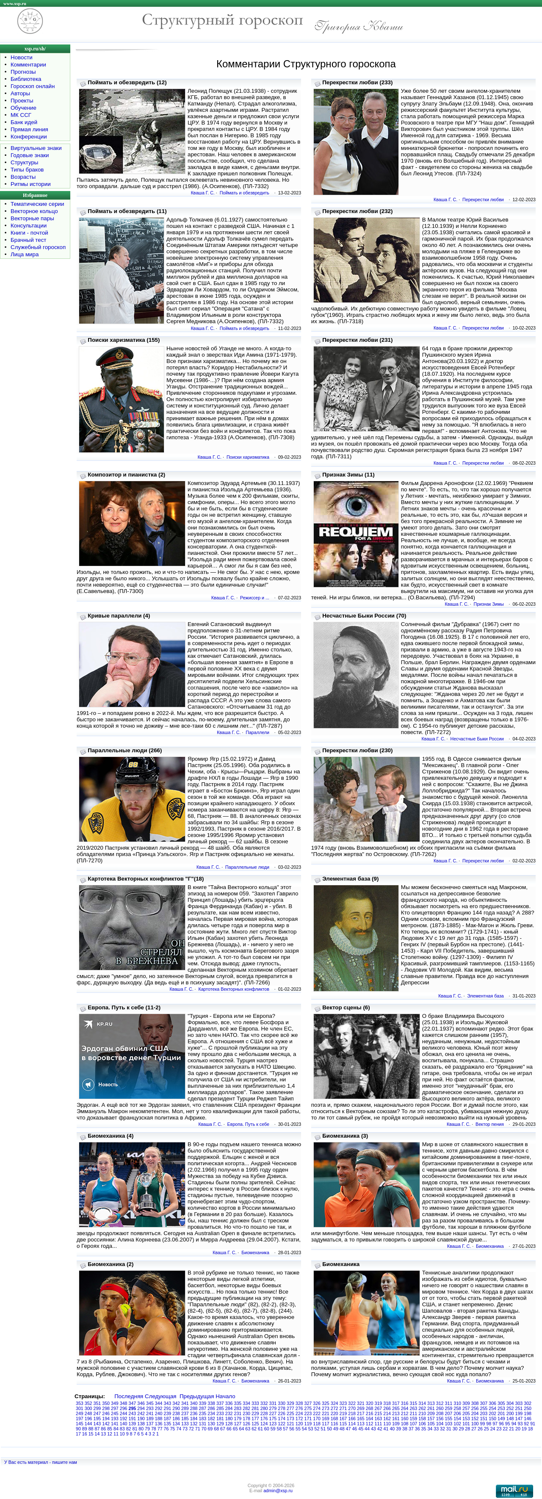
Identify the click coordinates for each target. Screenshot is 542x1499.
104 (440, 1423)
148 (510, 1418)
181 (220, 1418)
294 (141, 1408)
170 (317, 1418)
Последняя (128, 1396)
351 (97, 1403)
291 (167, 1408)
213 (396, 1413)
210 (422, 1413)
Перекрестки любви (483, 199)
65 (235, 1428)
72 (191, 1428)
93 (520, 1423)
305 (501, 1403)
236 (194, 1413)
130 (211, 1423)
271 (343, 1408)
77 (160, 1428)
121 (290, 1423)
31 (448, 1428)
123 (273, 1423)
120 (299, 1423)
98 (488, 1423)
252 (510, 1408)
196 (88, 1418)
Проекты (22, 100)
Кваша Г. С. (203, 192)
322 (352, 1403)
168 (334, 1418)
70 (204, 1428)
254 (492, 1408)
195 (97, 1418)
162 (387, 1418)
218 (352, 1413)
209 (431, 1413)
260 (440, 1408)
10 (122, 1433)
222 (317, 1413)
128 (229, 1423)
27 (473, 1428)
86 (103, 1428)
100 (475, 1423)
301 (79, 1408)
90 (78, 1428)
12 (109, 1433)
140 (123, 1423)
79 (147, 1428)
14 (97, 1433)
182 (211, 1418)
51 (323, 1428)
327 (308, 1403)
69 (210, 1428)
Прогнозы (23, 72)
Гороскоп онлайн (33, 86)
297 (115, 1408)
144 (88, 1423)
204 (475, 1413)
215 (378, 1413)
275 (308, 1408)
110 (387, 1423)
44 (367, 1428)
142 (106, 1423)
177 (255, 1418)
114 (352, 1423)
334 (246, 1403)
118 (317, 1423)
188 (159, 1418)
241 (150, 1413)
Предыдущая (197, 1396)
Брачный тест (28, 240)
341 (185, 1403)
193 (115, 1418)
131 (203, 1423)
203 (484, 1413)
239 (167, 1413)
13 (103, 1433)
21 (511, 1428)
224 (299, 1413)
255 (484, 1408)
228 (264, 1413)
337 (220, 1403)
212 (405, 1413)
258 (457, 1408)
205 (466, 1413)
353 (79, 1403)
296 (123, 1408)
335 (238, 1403)
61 (260, 1428)
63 (247, 1428)
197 (79, 1418)
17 (78, 1433)
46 (354, 1428)
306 (492, 1403)
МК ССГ (21, 115)
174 (281, 1418)
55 (298, 1428)
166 (352, 1418)
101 (466, 1423)
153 (466, 1418)
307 (484, 1403)
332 (264, 1403)
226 (281, 1413)
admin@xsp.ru (278, 1490)
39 (398, 1428)
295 (132, 1408)
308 (475, 1403)
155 (449, 1418)
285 (220, 1408)
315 (414, 1403)
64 (241, 1428)
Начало (225, 1396)
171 (308, 1418)
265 (396, 1408)
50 (329, 1428)
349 (115, 1403)
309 (466, 1403)
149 (501, 1418)
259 (449, 1408)
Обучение (23, 108)
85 (109, 1428)
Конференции (29, 136)
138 (141, 1423)
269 (361, 1408)
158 (422, 1418)
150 (492, 1418)
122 (281, 1423)
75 (172, 1428)
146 (527, 1418)
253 (501, 1408)
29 (461, 1428)
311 (449, 1403)
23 (498, 1428)
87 (97, 1428)
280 (264, 1408)
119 (308, 1423)
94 (514, 1423)
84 (116, 1428)
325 (325, 1403)
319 (378, 1403)
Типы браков (27, 169)
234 (211, 1413)
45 (360, 1428)
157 (431, 1418)
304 (510, 1403)
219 (343, 1413)
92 (526, 1423)
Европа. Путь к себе (248, 1124)
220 (334, 1413)
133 (185, 1423)
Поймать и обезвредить (244, 192)
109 (396, 1423)
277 (290, 1408)
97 (495, 1423)
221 (325, 1413)
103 (449, 1423)
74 (178, 1428)
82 (128, 1428)
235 (203, 1413)
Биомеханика (255, 1252)
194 (106, 1418)
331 (273, 1403)
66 (229, 1428)
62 (254, 1428)
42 (379, 1428)
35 (423, 1428)
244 (123, 1413)
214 (387, 1413)
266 (387, 1408)
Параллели (257, 732)
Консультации (29, 225)
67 (222, 1428)
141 (115, 1423)
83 (122, 1428)
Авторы (20, 93)
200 (510, 1413)
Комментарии (28, 64)
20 (517, 1428)
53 (310, 1428)
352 (88, 1403)
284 (229, 1408)
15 (91, 1433)
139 (132, 1423)
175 (273, 1418)
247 (97, 1413)
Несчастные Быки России (476, 738)
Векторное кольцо (34, 211)
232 (229, 1413)
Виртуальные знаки (36, 148)
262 (422, 1408)
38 (404, 1428)
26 (480, 1428)
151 (484, 1418)
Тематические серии (37, 204)
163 (378, 1418)
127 (238, 1423)
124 (264, 1423)
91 (532, 1423)
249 (79, 1413)
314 (422, 1403)
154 (457, 1418)
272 (334, 1408)
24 (492, 1428)
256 (475, 1408)
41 (386, 1428)
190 (141, 1418)
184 (194, 1418)
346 (141, 1403)
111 (378, 1423)
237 (185, 1413)
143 (97, 1423)
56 (291, 1428)
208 (440, 1413)
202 (492, 1413)
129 (220, 1423)
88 (91, 1428)
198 (527, 1413)
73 (185, 1428)
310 (457, 1403)
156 (440, 1418)
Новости (22, 57)
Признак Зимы (489, 604)
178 (246, 1418)
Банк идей (24, 122)
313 (431, 1403)
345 (150, 1403)
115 (343, 1423)
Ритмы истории (31, 184)
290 (176, 1408)
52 (316, 1428)
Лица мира (25, 254)
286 (211, 1408)
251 (519, 1408)
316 (405, 1403)
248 (88, 1413)
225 (290, 1413)
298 (106, 1408)
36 (417, 1428)
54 (304, 1428)
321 (361, 1403)
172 (299, 1418)
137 (150, 1423)
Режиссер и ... (254, 597)
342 (176, 1403)
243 (132, 1413)
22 (505, 1428)
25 (486, 1428)
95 (507, 1423)
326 (317, 1403)
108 (405, 1423)
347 (132, 1403)
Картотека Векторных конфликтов (233, 989)
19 (524, 1428)
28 (467, 1428)
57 (285, 1428)
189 (150, 1418)
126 (246, 1423)
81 (134, 1428)
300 (88, 1408)
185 (185, 1418)
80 (141, 1428)
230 (246, 1413)
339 (203, 1403)
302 (527, 1403)
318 (387, 1403)
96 (501, 1423)
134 (176, 1423)
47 (348, 1428)
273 (325, 1408)
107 (414, 1423)
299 (97, 1408)
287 (203, 1408)
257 (466, 1408)
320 (369, 1403)
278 (281, 1408)
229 (255, 1413)
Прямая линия (29, 129)
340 (194, 1403)
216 (369, 1413)
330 (281, 1403)
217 (361, 1413)
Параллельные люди (247, 867)
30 (455, 1428)
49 (335, 1428)
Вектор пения (490, 1124)
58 (279, 1428)
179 (238, 1418)
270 (352, 1408)
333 (255, 1403)
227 (273, 1413)
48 (342, 1428)
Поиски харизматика (248, 457)
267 (378, 1408)
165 (361, 1418)
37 (411, 1428)
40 (392, 1428)
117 (325, 1423)
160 (405, 1418)
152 (475, 1418)
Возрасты (23, 177)
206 (457, 1413)
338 (211, 1403)
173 (290, 1418)
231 (238, 1413)
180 (229, 1418)
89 (84, 1428)
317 (396, 1403)
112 (369, 1423)
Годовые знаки (30, 155)
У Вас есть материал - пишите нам (40, 1462)
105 (431, 1423)
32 (442, 1428)
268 (369, 1408)
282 (246, 1408)
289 (185, 1408)
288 (194, 1408)
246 (106, 1413)
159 (414, 1418)
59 (273, 1428)
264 (405, 1408)
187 (167, 1418)
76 (166, 1428)
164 (369, 1418)
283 (238, 1408)
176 (264, 1418)
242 (141, 1413)
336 (229, 1403)
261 (431, 1408)
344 (159, 1403)
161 (396, 1418)
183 (203, 1418)
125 (255, 1423)
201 (501, 1413)
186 (176, 1418)
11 (116, 1433)
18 (530, 1428)
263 (414, 1408)
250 (527, 1408)
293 (150, 1408)
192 (123, 1418)
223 (308, 1413)
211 (414, 1413)
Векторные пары (32, 218)
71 (197, 1428)
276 (299, 1408)
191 (132, 1418)
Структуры (24, 162)
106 (422, 1423)
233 (220, 1413)
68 (216, 1428)
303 (519, 1403)
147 (519, 1418)
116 (334, 1423)
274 (317, 1408)
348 (123, 1403)
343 (167, 1403)
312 (440, 1403)
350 (106, 1403)
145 (79, 1423)
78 (153, 1428)
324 (334, 1403)
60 (266, 1428)
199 (519, 1413)
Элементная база (485, 995)
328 (299, 1403)
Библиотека (26, 79)
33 (436, 1428)
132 (194, 1423)
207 (449, 1413)
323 (343, 1403)
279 (273, 1408)
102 (457, 1423)
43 (373, 1428)
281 (255, 1408)
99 (482, 1423)
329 (290, 1403)
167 (343, 1418)
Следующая (161, 1396)
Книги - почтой (29, 233)
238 (176, 1413)
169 (325, 1418)
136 (159, 1423)
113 (361, 1423)
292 (159, 1408)
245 (115, 1413)
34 (429, 1428)
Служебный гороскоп (38, 247)
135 (167, 1423)
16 (84, 1433)
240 (159, 1413)
